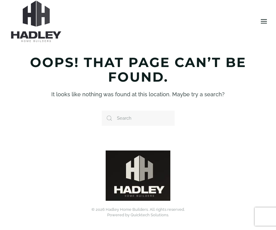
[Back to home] (36, 21)
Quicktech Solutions (149, 215)
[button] (264, 21)
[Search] (138, 118)
